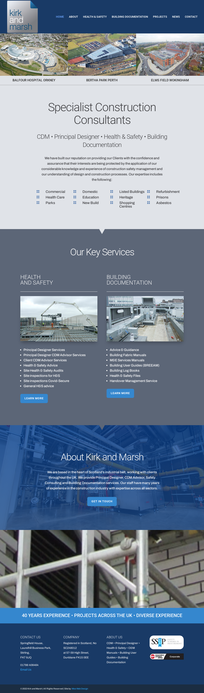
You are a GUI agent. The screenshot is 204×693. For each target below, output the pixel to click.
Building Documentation (130, 16)
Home (60, 16)
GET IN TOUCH (102, 501)
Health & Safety (95, 16)
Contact (191, 16)
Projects (160, 16)
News (176, 16)
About (73, 16)
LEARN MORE (67, 370)
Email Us (25, 669)
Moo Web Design (80, 688)
